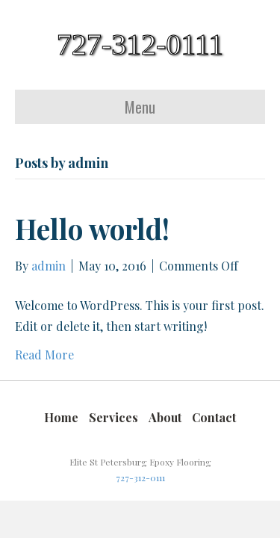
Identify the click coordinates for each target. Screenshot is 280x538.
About (165, 417)
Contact (214, 417)
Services (113, 417)
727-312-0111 (140, 477)
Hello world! (92, 228)
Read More (44, 354)
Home (61, 417)
